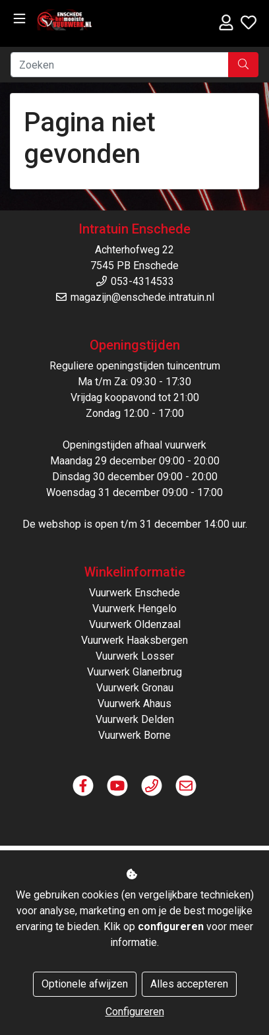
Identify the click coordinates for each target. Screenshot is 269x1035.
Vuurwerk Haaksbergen (134, 640)
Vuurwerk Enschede (134, 592)
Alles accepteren (189, 984)
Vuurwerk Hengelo (134, 608)
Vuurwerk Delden (135, 719)
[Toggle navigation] (19, 19)
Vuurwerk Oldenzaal (135, 624)
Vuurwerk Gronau (134, 687)
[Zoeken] (120, 64)
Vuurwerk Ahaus (134, 703)
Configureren (134, 1011)
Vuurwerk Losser (135, 656)
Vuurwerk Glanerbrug (134, 672)
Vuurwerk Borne (134, 735)
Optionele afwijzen (85, 984)
